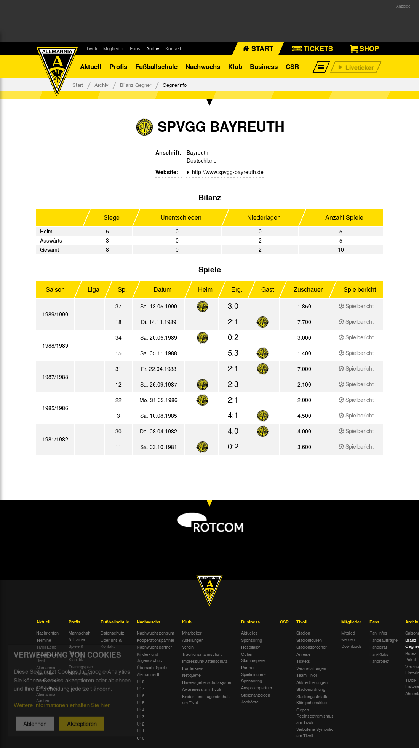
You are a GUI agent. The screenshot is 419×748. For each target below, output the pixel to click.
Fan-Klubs (379, 654)
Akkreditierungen (312, 682)
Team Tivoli (306, 675)
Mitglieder (113, 48)
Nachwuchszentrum (155, 633)
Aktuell (90, 66)
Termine (43, 640)
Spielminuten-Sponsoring (253, 677)
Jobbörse (250, 701)
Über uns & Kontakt (111, 643)
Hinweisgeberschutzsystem (207, 682)
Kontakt (173, 48)
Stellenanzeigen (255, 695)
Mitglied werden (348, 636)
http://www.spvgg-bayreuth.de (227, 172)
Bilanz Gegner (135, 84)
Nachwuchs (203, 66)
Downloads (351, 646)
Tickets (303, 661)
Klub (235, 66)
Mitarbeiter (192, 633)
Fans (135, 48)
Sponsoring (251, 640)
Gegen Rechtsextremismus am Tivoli (315, 715)
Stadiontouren (309, 640)
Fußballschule (156, 66)
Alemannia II (148, 674)
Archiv (152, 48)
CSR (292, 66)
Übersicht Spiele (152, 667)
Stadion (303, 633)
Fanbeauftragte (383, 640)
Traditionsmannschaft (202, 654)
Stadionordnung (310, 689)
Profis (118, 66)
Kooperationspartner (155, 640)
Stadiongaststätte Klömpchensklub (312, 699)
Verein (188, 647)
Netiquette (191, 675)
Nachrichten (47, 633)
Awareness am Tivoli (201, 689)
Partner (248, 667)
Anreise (303, 654)
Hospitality (250, 647)
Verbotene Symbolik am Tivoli (314, 732)
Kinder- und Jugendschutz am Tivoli (206, 699)
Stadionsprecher (311, 647)
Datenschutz (112, 633)
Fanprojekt (379, 661)
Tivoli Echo (46, 647)
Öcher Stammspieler (253, 657)
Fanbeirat (378, 647)
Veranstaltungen (311, 668)
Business (264, 66)
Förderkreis (193, 668)
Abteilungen (192, 640)
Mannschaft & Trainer (79, 636)
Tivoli (91, 48)
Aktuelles (249, 633)
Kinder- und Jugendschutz (150, 657)
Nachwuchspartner (154, 647)
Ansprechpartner (256, 687)
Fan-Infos (378, 633)
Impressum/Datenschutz (205, 661)
